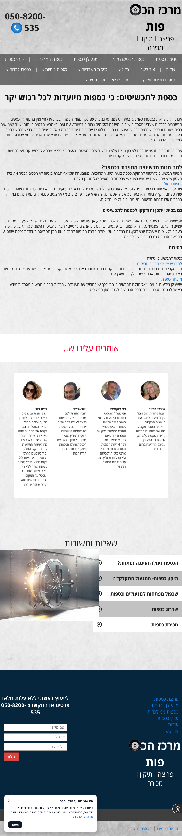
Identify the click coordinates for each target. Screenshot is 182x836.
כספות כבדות (20, 69)
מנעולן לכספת (85, 59)
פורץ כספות (14, 59)
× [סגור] (9, 800)
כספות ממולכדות (48, 59)
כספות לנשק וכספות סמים (109, 80)
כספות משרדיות (94, 69)
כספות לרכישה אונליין (126, 59)
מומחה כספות (171, 279)
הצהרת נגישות (140, 828)
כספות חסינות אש (160, 80)
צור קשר (148, 69)
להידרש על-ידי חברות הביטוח (159, 263)
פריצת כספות (166, 59)
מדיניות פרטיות (168, 828)
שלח (11, 756)
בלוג (125, 69)
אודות (170, 69)
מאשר (15, 825)
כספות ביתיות (56, 69)
